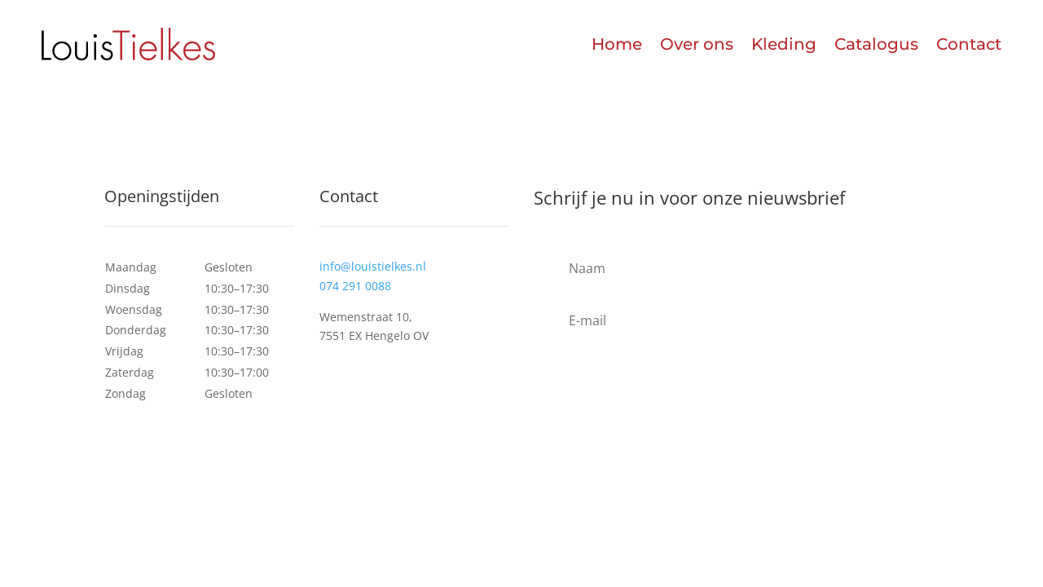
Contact (968, 44)
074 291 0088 (355, 286)
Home (617, 44)
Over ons (696, 44)
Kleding (783, 44)
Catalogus (876, 44)
